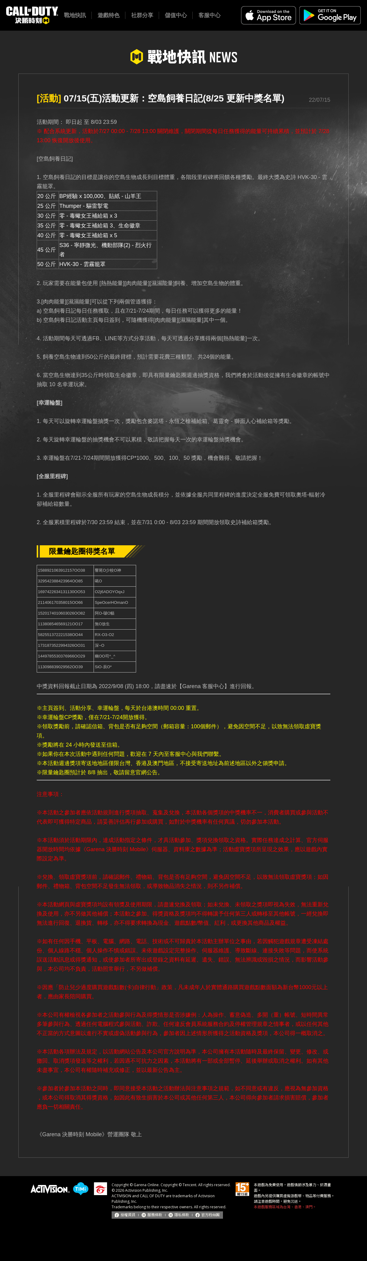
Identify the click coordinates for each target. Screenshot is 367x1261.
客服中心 (209, 15)
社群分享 (142, 15)
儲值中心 (176, 15)
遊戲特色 (109, 15)
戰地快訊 (75, 15)
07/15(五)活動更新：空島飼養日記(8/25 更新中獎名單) (160, 98)
